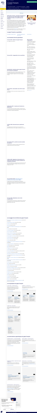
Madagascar (13, 267)
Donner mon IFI (2, 21)
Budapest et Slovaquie (10, 271)
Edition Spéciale (25, 352)
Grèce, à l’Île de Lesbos (10, 238)
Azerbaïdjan (12, 243)
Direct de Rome (29, 34)
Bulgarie (8, 264)
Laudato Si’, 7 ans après (25, 296)
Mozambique (9, 267)
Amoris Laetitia (25, 353)
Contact (11, 412)
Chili (7, 252)
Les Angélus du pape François (11, 34)
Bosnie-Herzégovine (10, 231)
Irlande (8, 255)
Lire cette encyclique (25, 289)
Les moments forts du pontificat (20, 6)
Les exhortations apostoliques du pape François (13, 9)
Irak (7, 270)
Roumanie (8, 266)
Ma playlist (2, 28)
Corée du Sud (9, 223)
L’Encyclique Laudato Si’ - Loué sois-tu (32, 296)
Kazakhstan (9, 277)
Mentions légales (15, 412)
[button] (21, 13)
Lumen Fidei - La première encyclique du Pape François (17, 298)
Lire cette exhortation (10, 345)
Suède (8, 245)
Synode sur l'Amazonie (10, 388)
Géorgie (8, 243)
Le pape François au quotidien (11, 6)
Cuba (8, 234)
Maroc (8, 263)
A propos (2, 26)
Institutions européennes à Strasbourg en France (14, 226)
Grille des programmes (2, 14)
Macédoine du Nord (13, 264)
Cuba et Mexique (9, 237)
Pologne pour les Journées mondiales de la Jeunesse (14, 241)
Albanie (8, 225)
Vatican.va (30, 90)
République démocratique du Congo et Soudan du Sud (15, 280)
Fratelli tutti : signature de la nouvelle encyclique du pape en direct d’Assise (10, 328)
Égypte (8, 246)
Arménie (8, 240)
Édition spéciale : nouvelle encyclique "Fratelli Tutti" (10, 317)
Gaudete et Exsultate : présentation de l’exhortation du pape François (13, 376)
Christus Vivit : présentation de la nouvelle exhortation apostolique (28, 377)
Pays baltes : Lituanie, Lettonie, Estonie (12, 257)
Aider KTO (2, 23)
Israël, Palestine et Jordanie (11, 222)
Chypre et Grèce (9, 273)
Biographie (27, 6)
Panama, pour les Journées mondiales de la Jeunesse (15, 259)
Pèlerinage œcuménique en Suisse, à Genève (13, 253)
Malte (8, 274)
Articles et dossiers (2, 18)
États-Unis (11, 234)
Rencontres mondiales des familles (17, 255)
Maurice (17, 267)
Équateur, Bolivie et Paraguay (11, 233)
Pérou (10, 252)
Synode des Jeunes (32, 363)
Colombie (8, 249)
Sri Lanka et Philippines (10, 230)
